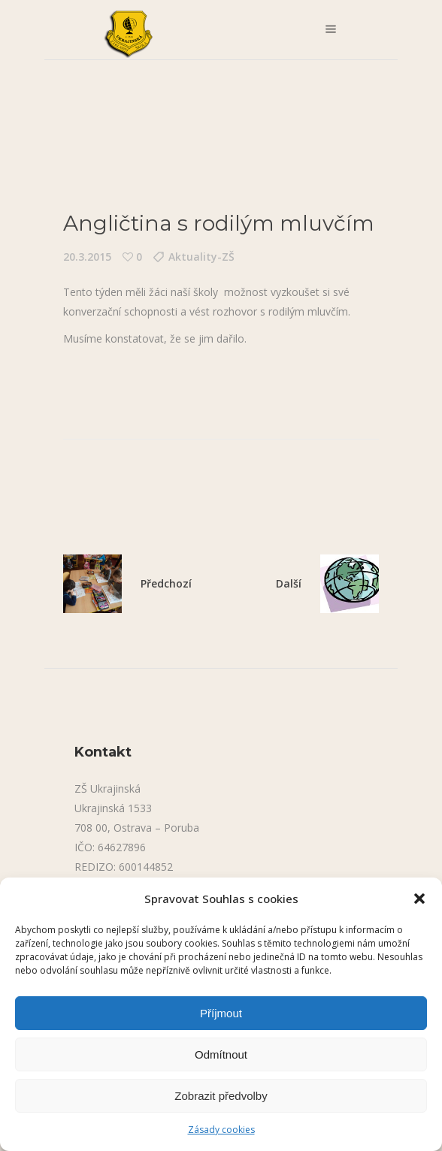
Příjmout (221, 1013)
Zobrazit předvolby (220, 1095)
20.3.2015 (87, 256)
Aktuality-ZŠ (201, 256)
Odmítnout (221, 1054)
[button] (419, 898)
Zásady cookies (221, 1129)
